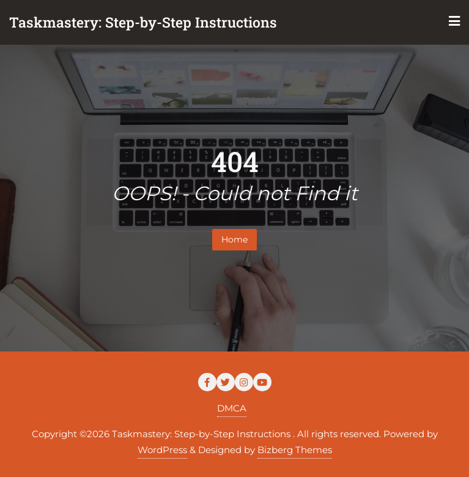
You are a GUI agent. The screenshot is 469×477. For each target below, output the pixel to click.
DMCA (231, 408)
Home (234, 239)
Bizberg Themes (294, 450)
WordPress (162, 450)
